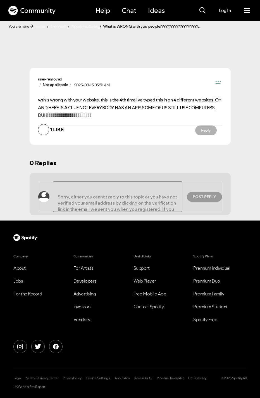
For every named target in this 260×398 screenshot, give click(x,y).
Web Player (144, 281)
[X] (38, 346)
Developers (85, 281)
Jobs (18, 281)
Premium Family (208, 294)
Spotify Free (205, 319)
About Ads (122, 378)
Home (39, 26)
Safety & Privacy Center (42, 378)
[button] (218, 82)
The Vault (58, 26)
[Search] (202, 10)
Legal (17, 378)
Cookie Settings (98, 378)
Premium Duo (206, 281)
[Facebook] (56, 346)
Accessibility (143, 378)
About (19, 268)
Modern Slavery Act (170, 378)
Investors (82, 307)
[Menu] (247, 11)
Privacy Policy (72, 378)
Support (141, 268)
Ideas (156, 10)
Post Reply (204, 197)
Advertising (84, 294)
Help (103, 10)
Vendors (81, 319)
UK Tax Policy (197, 378)
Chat (129, 10)
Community (31, 10)
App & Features (84, 26)
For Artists (83, 268)
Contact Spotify (148, 307)
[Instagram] (20, 346)
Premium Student (210, 307)
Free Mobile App (149, 294)
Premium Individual (211, 268)
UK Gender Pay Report (29, 387)
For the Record (27, 294)
